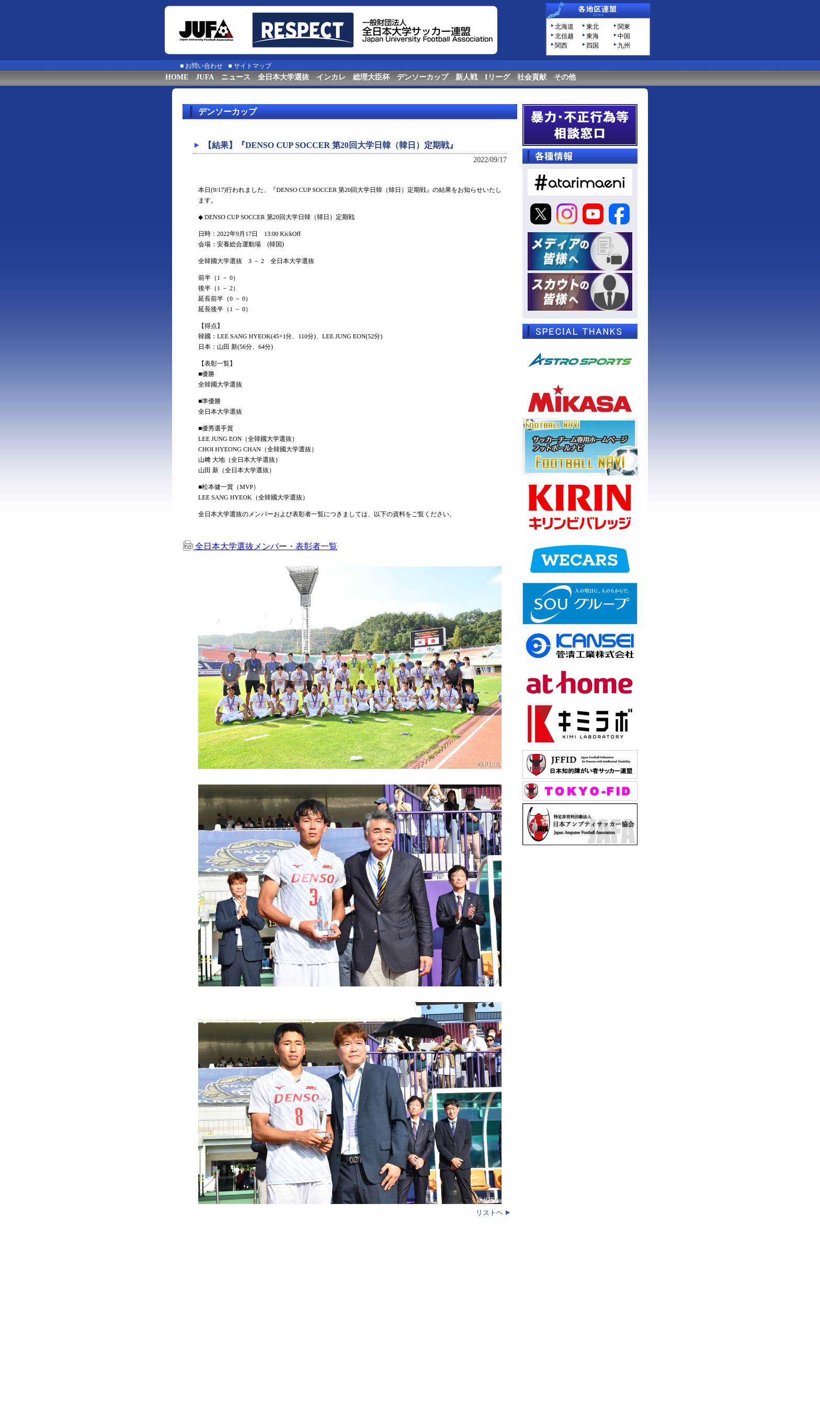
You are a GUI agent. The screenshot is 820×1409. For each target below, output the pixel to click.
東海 (592, 36)
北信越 (564, 36)
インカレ (331, 77)
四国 (592, 45)
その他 (565, 77)
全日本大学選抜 (283, 77)
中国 (624, 36)
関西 (561, 45)
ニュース (235, 77)
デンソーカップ (422, 77)
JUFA (205, 77)
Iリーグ (497, 77)
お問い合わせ (204, 66)
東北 (592, 26)
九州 (624, 45)
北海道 (564, 26)
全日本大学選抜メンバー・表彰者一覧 (260, 546)
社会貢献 (531, 77)
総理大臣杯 (371, 77)
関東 (624, 26)
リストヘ (489, 1213)
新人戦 (466, 77)
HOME (176, 77)
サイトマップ (252, 66)
